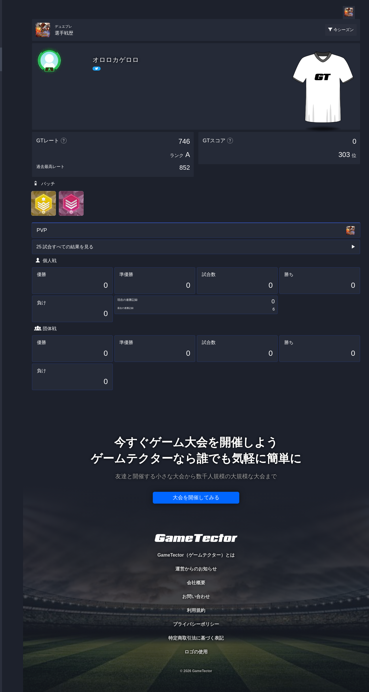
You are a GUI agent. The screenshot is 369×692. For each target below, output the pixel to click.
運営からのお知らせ (196, 568)
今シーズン (344, 30)
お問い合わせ (196, 596)
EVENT (11, 135)
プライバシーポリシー (196, 624)
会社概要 (196, 582)
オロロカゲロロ (116, 59)
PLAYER (12, 64)
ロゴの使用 (196, 651)
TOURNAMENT (11, 40)
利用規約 (196, 610)
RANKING (11, 111)
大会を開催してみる (196, 497)
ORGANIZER (11, 88)
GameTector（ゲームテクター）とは (196, 555)
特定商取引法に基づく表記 (196, 638)
